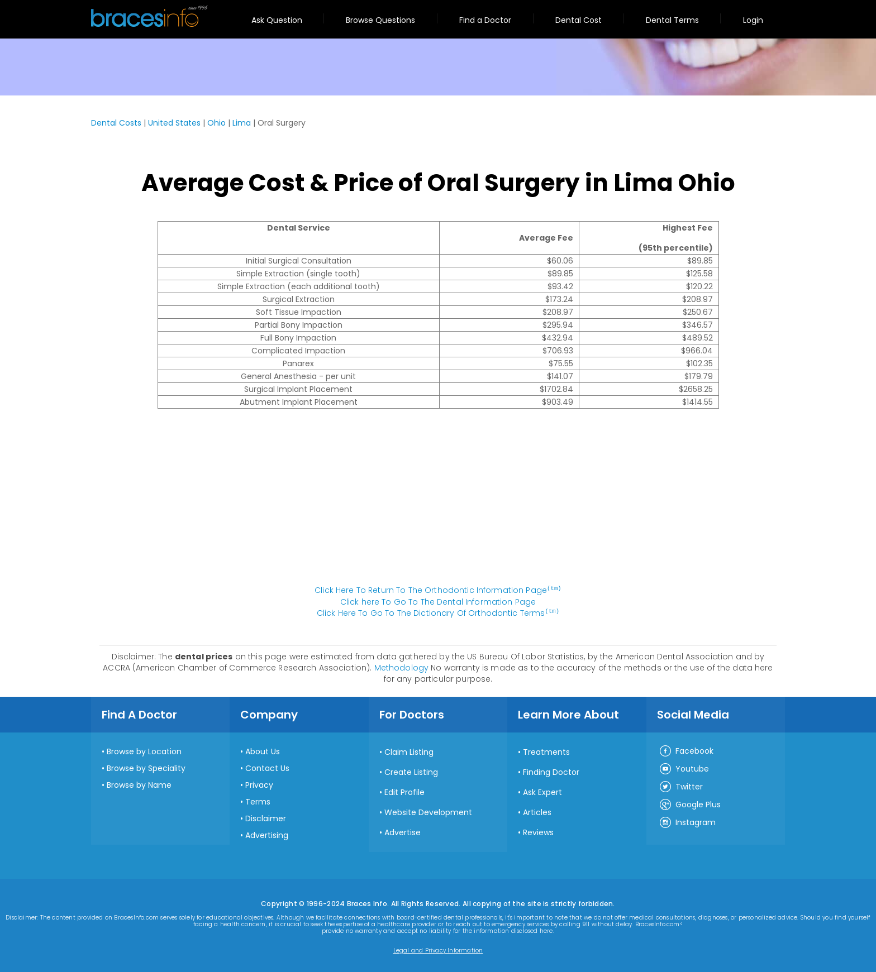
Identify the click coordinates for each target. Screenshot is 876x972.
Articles (537, 811)
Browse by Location (144, 750)
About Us (262, 750)
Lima (241, 122)
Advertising (266, 834)
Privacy (259, 783)
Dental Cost (578, 20)
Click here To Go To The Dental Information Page (438, 601)
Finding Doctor (551, 771)
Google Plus (690, 804)
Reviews (538, 831)
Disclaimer (265, 817)
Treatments (546, 750)
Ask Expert (542, 791)
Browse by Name (139, 783)
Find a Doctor (485, 20)
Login (753, 20)
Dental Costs (116, 122)
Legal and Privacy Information (438, 949)
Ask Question (276, 20)
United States (174, 122)
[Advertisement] (438, 502)
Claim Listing (409, 750)
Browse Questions (380, 20)
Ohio (216, 122)
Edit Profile (404, 791)
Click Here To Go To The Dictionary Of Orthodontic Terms (438, 612)
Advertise (402, 831)
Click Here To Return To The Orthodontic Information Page (438, 590)
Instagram (687, 822)
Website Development (428, 811)
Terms (257, 800)
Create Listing (411, 771)
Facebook (686, 750)
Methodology (401, 666)
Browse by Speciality (146, 767)
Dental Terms (672, 20)
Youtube (684, 768)
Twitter (681, 786)
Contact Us (267, 767)
